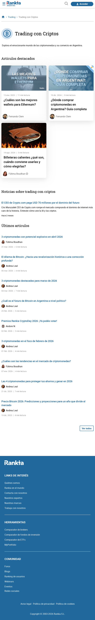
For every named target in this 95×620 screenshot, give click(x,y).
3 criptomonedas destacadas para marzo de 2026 (29, 280)
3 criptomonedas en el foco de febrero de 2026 (27, 341)
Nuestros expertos (13, 497)
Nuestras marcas (12, 503)
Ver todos (86, 428)
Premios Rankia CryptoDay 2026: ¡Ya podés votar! (29, 321)
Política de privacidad (43, 603)
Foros (7, 566)
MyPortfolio (10, 544)
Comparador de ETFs (14, 539)
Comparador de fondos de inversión (22, 534)
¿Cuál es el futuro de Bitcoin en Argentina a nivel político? (33, 300)
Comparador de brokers (16, 529)
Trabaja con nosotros (15, 508)
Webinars (9, 581)
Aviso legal (26, 603)
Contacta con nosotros (15, 492)
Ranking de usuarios (14, 576)
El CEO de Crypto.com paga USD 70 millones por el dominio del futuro (40, 202)
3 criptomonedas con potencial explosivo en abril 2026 (32, 236)
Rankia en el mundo (14, 487)
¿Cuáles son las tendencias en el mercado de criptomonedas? (36, 361)
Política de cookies (65, 603)
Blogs (7, 571)
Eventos (8, 586)
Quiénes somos (12, 482)
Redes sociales (11, 590)
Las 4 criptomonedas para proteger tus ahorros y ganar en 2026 (36, 381)
